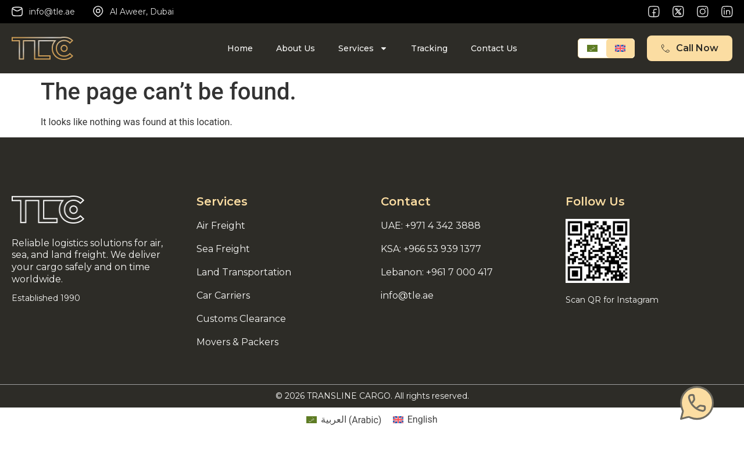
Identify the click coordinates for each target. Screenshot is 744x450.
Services (363, 48)
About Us (295, 48)
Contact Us (494, 48)
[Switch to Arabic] (592, 48)
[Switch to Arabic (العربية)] (344, 420)
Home (240, 48)
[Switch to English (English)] (415, 420)
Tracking (429, 48)
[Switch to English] (620, 48)
